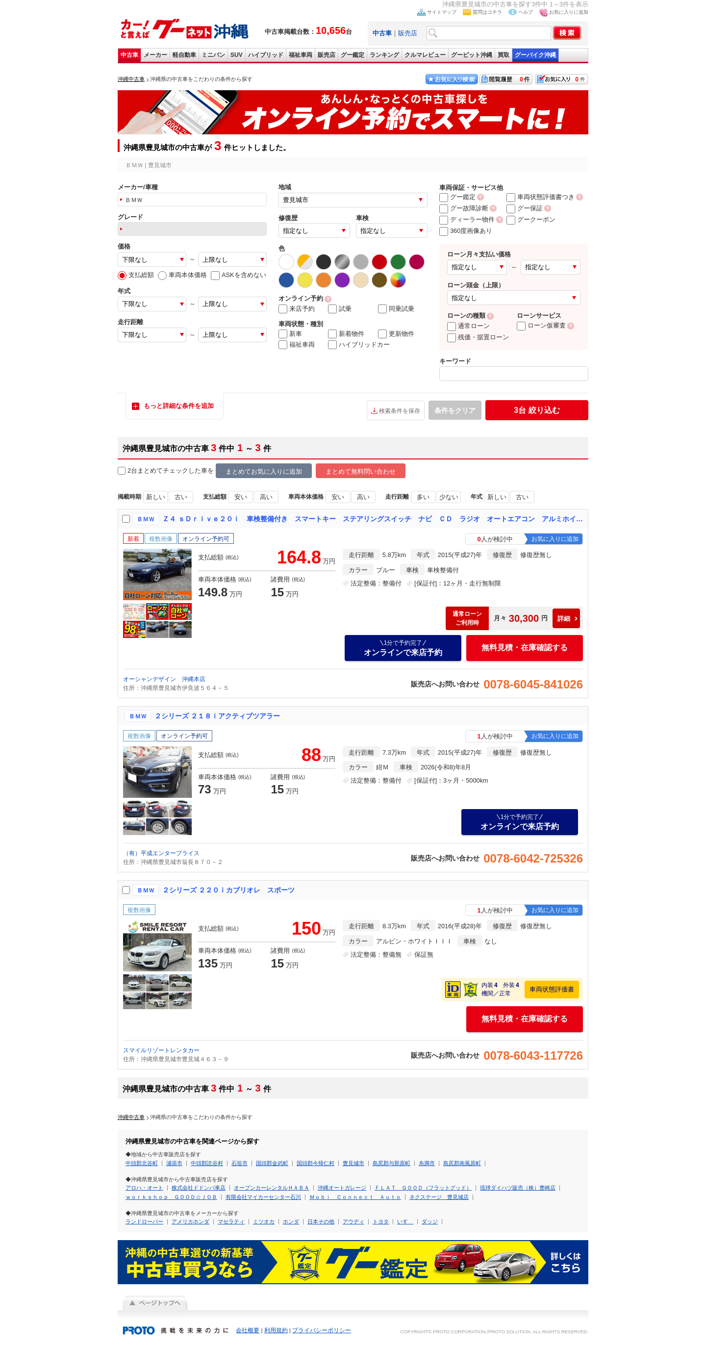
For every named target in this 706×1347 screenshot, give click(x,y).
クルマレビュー (425, 54)
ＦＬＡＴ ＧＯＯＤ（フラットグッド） (423, 1188)
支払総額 (136, 275)
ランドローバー (144, 1221)
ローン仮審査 (541, 325)
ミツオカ (264, 1221)
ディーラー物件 (467, 219)
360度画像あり (465, 230)
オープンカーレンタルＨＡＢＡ (271, 1188)
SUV (236, 54)
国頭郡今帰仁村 (315, 1163)
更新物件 (396, 334)
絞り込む (536, 410)
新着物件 (346, 334)
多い (423, 497)
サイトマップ (441, 12)
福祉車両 (300, 54)
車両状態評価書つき (540, 197)
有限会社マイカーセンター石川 (263, 1197)
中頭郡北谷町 (142, 1163)
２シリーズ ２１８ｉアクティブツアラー (217, 715)
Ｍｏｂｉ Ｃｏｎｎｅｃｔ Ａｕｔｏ (355, 1197)
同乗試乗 (396, 309)
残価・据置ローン (478, 337)
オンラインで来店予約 (403, 648)
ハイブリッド (265, 54)
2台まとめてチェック (153, 471)
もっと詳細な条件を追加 (179, 405)
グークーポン (530, 219)
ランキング (384, 54)
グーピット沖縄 (471, 54)
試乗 (340, 309)
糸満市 (427, 1163)
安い (240, 497)
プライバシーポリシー (321, 1330)
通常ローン (468, 326)
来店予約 (296, 309)
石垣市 (239, 1163)
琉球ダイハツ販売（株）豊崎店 (517, 1188)
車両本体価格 (182, 275)
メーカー (155, 54)
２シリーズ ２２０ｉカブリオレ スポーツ (228, 890)
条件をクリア (455, 410)
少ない (448, 497)
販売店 (407, 33)
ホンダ (291, 1221)
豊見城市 (353, 1163)
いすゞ (405, 1221)
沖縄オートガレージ (342, 1188)
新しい (155, 497)
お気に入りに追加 (568, 12)
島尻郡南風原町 (462, 1163)
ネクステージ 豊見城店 (439, 1197)
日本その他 (320, 1221)
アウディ (353, 1221)
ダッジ (430, 1221)
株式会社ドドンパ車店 (199, 1188)
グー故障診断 (463, 208)
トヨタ (381, 1221)
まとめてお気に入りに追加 (264, 471)
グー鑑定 (352, 54)
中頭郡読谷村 (207, 1163)
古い (181, 497)
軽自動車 (184, 54)
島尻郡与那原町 (391, 1163)
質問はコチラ (487, 12)
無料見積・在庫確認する (524, 647)
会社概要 (247, 1330)
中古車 (129, 54)
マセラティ (231, 1221)
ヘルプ (525, 12)
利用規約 (276, 1330)
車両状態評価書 (552, 989)
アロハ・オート (144, 1188)
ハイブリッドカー (359, 344)
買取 (503, 54)
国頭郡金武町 (272, 1163)
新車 (290, 334)
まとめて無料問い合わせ (361, 471)
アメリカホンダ (190, 1221)
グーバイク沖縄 (535, 54)
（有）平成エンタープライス (161, 853)
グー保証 (524, 208)
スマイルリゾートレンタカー (161, 1050)
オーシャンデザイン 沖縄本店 (164, 679)
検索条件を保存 (399, 410)
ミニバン (213, 54)
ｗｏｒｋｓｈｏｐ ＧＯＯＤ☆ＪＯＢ (171, 1197)
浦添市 (174, 1163)
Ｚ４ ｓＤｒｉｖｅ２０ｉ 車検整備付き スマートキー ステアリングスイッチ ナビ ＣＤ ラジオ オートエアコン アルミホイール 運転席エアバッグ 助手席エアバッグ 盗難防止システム (373, 518)
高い (266, 497)
